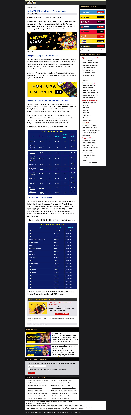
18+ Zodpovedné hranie (63, 412)
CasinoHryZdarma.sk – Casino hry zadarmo (37, 385)
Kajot (41, 141)
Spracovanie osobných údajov (49, 412)
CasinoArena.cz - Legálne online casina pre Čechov (63, 388)
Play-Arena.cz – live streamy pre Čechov (61, 398)
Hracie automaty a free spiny (89, 97)
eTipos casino (86, 117)
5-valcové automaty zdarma (89, 72)
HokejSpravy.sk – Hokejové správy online (37, 395)
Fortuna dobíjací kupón (88, 150)
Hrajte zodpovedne (55, 318)
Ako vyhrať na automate (88, 60)
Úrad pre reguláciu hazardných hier (53, 408)
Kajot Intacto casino (87, 115)
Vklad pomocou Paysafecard (89, 155)
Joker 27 (47, 118)
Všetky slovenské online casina (89, 102)
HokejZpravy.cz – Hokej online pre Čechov (61, 395)
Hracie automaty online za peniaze (90, 65)
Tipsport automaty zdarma (88, 75)
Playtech (41, 147)
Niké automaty (86, 80)
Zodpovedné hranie (65, 408)
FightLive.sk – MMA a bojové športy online (61, 380)
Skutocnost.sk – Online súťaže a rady (60, 382)
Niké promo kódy (86, 135)
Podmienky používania (36, 412)
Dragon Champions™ (35, 248)
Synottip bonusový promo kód (89, 132)
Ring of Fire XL (33, 254)
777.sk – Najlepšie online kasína (35, 388)
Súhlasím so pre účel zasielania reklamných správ (48, 369)
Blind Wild (32, 183)
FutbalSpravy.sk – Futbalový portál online (37, 398)
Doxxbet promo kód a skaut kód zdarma (91, 130)
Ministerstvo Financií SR (39, 408)
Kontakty (27, 412)
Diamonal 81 (45, 123)
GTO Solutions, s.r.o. (75, 412)
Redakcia (44, 14)
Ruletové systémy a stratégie (89, 142)
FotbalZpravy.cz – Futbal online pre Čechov (62, 385)
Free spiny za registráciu (88, 87)
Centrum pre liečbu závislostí (77, 408)
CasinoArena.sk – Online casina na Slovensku (38, 380)
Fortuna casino (86, 107)
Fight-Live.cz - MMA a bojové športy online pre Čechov (64, 393)
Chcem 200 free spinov (62, 313)
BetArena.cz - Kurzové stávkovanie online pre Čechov (64, 390)
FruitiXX (31, 260)
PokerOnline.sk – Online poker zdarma (36, 382)
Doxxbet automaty (87, 77)
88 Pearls (32, 153)
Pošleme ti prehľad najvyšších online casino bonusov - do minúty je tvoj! (51, 363)
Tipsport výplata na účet (88, 152)
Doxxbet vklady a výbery (88, 145)
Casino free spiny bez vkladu (89, 90)
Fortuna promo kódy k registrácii (90, 127)
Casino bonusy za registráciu (89, 85)
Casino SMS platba (87, 157)
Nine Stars (32, 178)
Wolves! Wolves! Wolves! (32, 158)
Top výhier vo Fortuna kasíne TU (53, 17)
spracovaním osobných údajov (43, 369)
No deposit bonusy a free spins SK (90, 95)
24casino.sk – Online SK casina (35, 390)
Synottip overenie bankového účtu (90, 147)
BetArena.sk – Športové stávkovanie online (37, 393)
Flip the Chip (32, 269)
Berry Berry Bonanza (61, 123)
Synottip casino (86, 110)
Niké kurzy (85, 160)
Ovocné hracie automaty (88, 70)
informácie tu (34, 320)
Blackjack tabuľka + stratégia (89, 140)
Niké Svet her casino (87, 120)
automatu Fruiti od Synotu (59, 206)
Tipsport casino (86, 105)
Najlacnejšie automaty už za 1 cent (90, 62)
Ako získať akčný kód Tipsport (89, 125)
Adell (41, 164)
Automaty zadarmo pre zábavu (89, 67)
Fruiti (30, 230)
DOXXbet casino (86, 112)
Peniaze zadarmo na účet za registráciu (91, 92)
